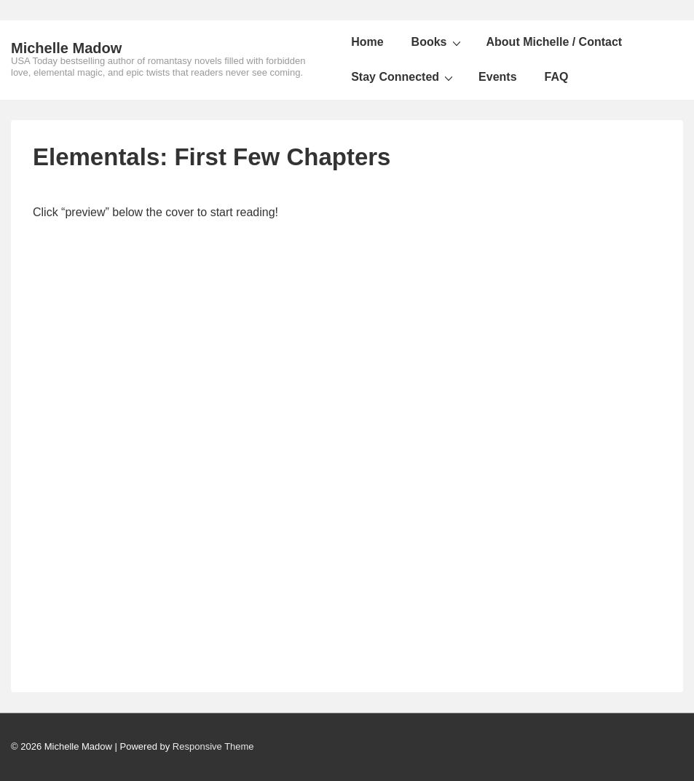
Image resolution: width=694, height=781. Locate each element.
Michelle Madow (66, 48)
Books (438, 42)
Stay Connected (404, 77)
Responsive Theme (213, 746)
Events (497, 77)
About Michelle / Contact (554, 42)
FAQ (557, 77)
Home (367, 42)
